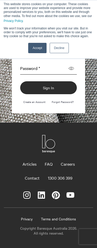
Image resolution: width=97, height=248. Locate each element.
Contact (32, 178)
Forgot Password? (63, 102)
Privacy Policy (13, 21)
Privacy (27, 218)
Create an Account (34, 102)
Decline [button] (59, 48)
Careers (68, 164)
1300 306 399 (60, 178)
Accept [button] (37, 48)
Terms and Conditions (58, 218)
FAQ (49, 164)
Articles (29, 164)
